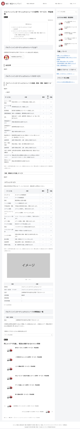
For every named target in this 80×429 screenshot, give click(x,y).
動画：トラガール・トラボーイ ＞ (65, 73)
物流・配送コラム (36, 425)
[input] (28, 335)
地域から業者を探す (19, 425)
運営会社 (67, 425)
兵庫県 (6, 340)
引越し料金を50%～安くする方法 (65, 61)
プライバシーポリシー (60, 425)
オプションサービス (18, 37)
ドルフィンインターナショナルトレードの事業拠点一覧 (24, 39)
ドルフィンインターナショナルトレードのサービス (23, 31)
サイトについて (51, 425)
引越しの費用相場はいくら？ (64, 65)
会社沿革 (15, 29)
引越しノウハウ (44, 425)
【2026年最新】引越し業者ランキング (66, 63)
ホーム (12, 425)
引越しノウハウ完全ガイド (63, 55)
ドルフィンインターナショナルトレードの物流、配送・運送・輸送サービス (29, 33)
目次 (27, 24)
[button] (52, 335)
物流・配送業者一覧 (28, 425)
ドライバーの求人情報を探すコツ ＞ (66, 82)
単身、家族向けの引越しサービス (21, 35)
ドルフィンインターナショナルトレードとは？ (22, 27)
